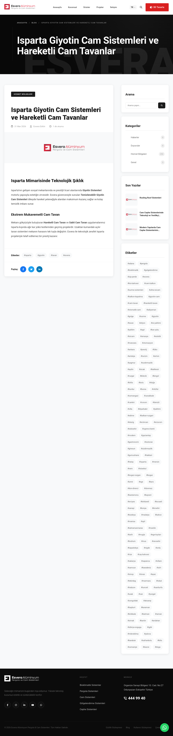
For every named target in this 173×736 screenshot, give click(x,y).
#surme (142, 316)
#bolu (141, 382)
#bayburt (131, 607)
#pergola (143, 263)
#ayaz (153, 574)
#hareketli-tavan (150, 303)
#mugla (141, 535)
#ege (141, 482)
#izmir (130, 482)
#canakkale (149, 396)
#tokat (159, 581)
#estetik (157, 336)
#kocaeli (158, 502)
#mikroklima (133, 634)
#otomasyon (147, 343)
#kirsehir (156, 508)
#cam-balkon (150, 283)
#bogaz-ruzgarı (134, 475)
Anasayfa (57, 7)
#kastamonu (133, 495)
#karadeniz (146, 568)
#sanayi (131, 508)
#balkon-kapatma (135, 296)
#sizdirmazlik (146, 449)
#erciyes (131, 502)
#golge (131, 316)
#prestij (143, 349)
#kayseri (148, 495)
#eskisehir (132, 429)
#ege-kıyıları (156, 535)
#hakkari (148, 455)
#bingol (155, 376)
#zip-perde (132, 277)
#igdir (149, 627)
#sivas (142, 574)
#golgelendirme (150, 270)
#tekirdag (132, 581)
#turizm (144, 356)
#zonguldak (133, 601)
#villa (130, 409)
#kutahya (132, 515)
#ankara (131, 349)
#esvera (66, 255)
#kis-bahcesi (133, 283)
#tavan (54, 255)
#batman (145, 614)
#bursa (143, 389)
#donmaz (148, 488)
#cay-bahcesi (143, 554)
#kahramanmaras (135, 528)
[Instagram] (16, 705)
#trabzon (131, 587)
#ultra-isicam (154, 290)
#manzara (132, 343)
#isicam (131, 336)
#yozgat (152, 594)
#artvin (156, 356)
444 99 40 (134, 698)
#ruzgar (131, 376)
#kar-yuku (154, 330)
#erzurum (158, 422)
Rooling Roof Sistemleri (150, 198)
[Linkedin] (24, 705)
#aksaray (147, 601)
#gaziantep (146, 435)
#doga (157, 647)
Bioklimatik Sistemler (90, 685)
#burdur (131, 389)
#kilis (159, 640)
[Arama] (141, 7)
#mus (143, 541)
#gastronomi (133, 442)
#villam (158, 561)
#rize (130, 554)
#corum (143, 402)
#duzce (146, 647)
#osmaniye (132, 647)
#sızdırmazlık (146, 363)
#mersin (155, 462)
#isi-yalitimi (156, 323)
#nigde (147, 548)
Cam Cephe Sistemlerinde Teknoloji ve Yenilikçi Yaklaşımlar (151, 214)
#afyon (142, 323)
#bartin (143, 621)
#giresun (131, 449)
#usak (130, 594)
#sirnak (131, 621)
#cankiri (131, 402)
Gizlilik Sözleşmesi (114, 727)
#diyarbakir (142, 409)
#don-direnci (133, 488)
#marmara (146, 581)
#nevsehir (156, 541)
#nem (130, 468)
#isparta (27, 255)
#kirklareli (145, 502)
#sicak (142, 369)
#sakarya (132, 561)
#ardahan (156, 621)
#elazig (131, 422)
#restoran (148, 442)
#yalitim (131, 330)
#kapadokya (133, 548)
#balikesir (154, 369)
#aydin (130, 369)
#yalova (147, 634)
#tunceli (144, 587)
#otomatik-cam (134, 310)
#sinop (131, 574)
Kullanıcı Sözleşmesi (142, 727)
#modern (131, 435)
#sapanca (145, 561)
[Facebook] (7, 705)
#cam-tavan (133, 303)
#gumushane (133, 455)
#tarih (130, 535)
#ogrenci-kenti (148, 429)
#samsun (132, 568)
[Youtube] (32, 705)
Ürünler (86, 7)
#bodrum (132, 541)
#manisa (131, 521)
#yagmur (131, 363)
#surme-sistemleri (135, 290)
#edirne (131, 416)
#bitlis (130, 382)
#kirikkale (132, 614)
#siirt (159, 568)
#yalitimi (157, 409)
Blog (34, 23)
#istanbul (142, 468)
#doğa (152, 382)
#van (141, 594)
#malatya (145, 515)
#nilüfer (155, 389)
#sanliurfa (158, 587)
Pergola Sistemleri (89, 691)
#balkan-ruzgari (146, 416)
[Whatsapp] (41, 705)
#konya (143, 508)
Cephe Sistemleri (88, 709)
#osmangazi (133, 396)
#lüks (155, 349)
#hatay (131, 462)
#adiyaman (151, 310)
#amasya (144, 336)
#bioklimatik (133, 270)
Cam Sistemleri (87, 697)
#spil (143, 521)
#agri (142, 330)
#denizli (156, 402)
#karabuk (132, 640)
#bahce (158, 515)
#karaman (145, 607)
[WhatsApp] (164, 727)
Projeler (100, 7)
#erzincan (144, 422)
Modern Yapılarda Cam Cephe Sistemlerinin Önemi (150, 229)
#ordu (158, 548)
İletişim (113, 7)
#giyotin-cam (154, 296)
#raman (158, 614)
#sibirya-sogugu (135, 627)
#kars (151, 482)
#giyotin (41, 255)
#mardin (152, 528)
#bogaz (149, 475)
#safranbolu (146, 640)
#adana (131, 263)
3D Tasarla (157, 7)
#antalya (131, 356)
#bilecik (143, 376)
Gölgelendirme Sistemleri (92, 703)
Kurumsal (72, 7)
